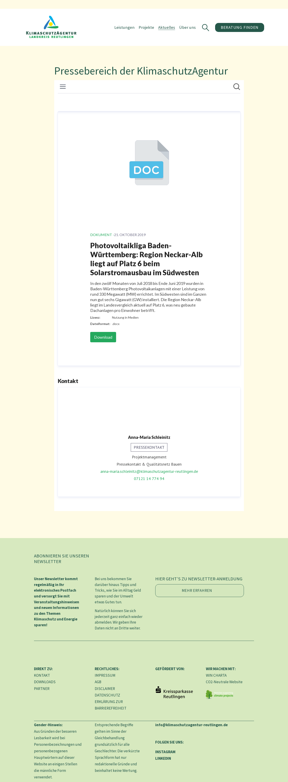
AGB (98, 681)
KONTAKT (42, 675)
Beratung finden (239, 27)
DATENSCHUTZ (107, 695)
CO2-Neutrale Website (224, 681)
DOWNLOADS (45, 681)
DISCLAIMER (105, 688)
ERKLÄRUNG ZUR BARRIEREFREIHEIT (110, 705)
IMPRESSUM (105, 675)
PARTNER (42, 688)
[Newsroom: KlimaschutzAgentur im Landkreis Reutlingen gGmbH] (149, 295)
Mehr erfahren (197, 590)
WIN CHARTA (216, 675)
